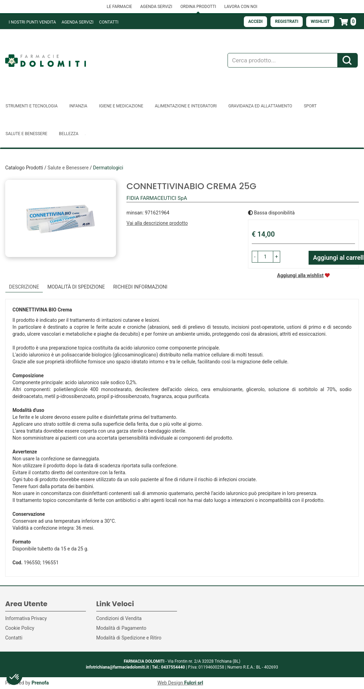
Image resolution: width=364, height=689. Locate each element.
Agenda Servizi (78, 22)
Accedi (255, 21)
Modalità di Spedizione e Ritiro (128, 638)
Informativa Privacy (26, 618)
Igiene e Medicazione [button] (121, 106)
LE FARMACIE (119, 6)
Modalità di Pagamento (121, 628)
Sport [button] (310, 106)
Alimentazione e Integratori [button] (186, 106)
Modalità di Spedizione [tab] (76, 287)
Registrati (286, 21)
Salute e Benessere (68, 167)
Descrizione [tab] (24, 287)
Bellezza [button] (68, 133)
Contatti (108, 22)
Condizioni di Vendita (119, 618)
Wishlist (320, 21)
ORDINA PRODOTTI (198, 6)
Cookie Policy (19, 628)
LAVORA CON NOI (240, 6)
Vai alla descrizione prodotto (157, 223)
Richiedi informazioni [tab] (140, 287)
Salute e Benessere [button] (26, 133)
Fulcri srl (193, 683)
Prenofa (40, 683)
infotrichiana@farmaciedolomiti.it (117, 667)
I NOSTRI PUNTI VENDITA (32, 22)
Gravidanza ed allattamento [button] (260, 106)
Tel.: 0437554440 (168, 667)
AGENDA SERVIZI (156, 6)
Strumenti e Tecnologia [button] (31, 106)
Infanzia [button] (78, 106)
